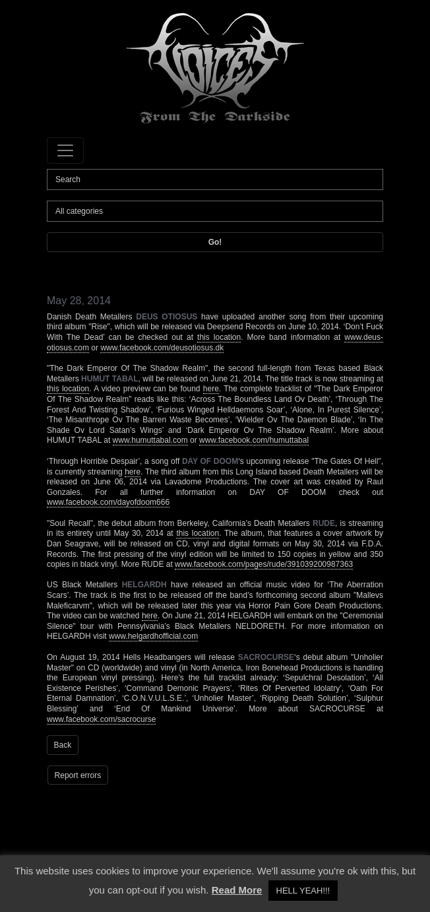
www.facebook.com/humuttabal (254, 440)
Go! (215, 242)
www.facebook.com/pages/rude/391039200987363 (264, 564)
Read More (237, 890)
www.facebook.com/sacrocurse (101, 719)
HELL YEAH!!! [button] (303, 891)
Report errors (78, 775)
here (211, 388)
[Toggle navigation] (65, 150)
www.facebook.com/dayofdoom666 (108, 502)
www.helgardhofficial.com (153, 636)
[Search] (215, 179)
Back (63, 745)
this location (219, 337)
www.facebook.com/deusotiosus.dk (162, 347)
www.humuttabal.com (150, 440)
